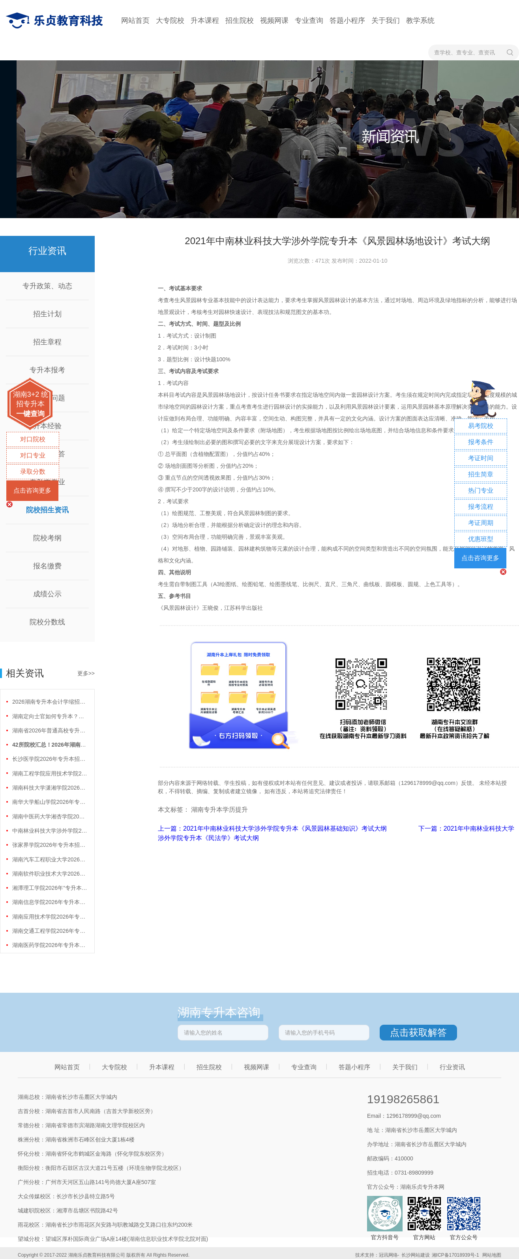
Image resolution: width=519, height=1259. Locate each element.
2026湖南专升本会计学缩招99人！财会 (49, 702)
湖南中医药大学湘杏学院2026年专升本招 (49, 816)
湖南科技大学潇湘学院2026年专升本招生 (49, 788)
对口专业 (32, 455)
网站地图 (491, 1255)
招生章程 (47, 342)
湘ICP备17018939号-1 (455, 1255)
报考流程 (480, 506)
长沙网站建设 (415, 1255)
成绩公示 (47, 594)
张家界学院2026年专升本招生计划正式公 (49, 845)
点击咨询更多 (32, 490)
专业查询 (309, 20)
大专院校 (170, 20)
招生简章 (480, 474)
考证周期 (480, 522)
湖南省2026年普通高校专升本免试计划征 (49, 730)
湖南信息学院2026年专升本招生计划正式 (49, 902)
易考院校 (480, 425)
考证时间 (480, 458)
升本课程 (205, 20)
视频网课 (274, 20)
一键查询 (30, 414)
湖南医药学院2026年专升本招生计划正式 (49, 945)
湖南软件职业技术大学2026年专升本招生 (49, 873)
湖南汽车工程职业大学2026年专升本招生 (49, 859)
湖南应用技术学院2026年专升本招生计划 (49, 916)
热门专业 (480, 490)
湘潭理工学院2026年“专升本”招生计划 (49, 888)
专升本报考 (47, 370)
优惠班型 (480, 539)
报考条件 (480, 442)
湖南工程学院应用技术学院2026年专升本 (49, 773)
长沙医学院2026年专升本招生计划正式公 (49, 759)
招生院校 (239, 20)
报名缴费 (47, 566)
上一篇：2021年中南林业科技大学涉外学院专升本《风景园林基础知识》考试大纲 (273, 828)
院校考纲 (47, 538)
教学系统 (420, 20)
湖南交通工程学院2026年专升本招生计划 (49, 931)
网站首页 (135, 20)
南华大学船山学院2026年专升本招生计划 (49, 802)
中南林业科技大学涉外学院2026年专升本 (49, 831)
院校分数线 (47, 622)
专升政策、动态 (47, 286)
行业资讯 (452, 1067)
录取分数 (32, 471)
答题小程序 (347, 20)
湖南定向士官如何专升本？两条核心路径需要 (49, 716)
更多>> (86, 673)
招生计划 (47, 314)
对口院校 (32, 439)
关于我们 (385, 20)
